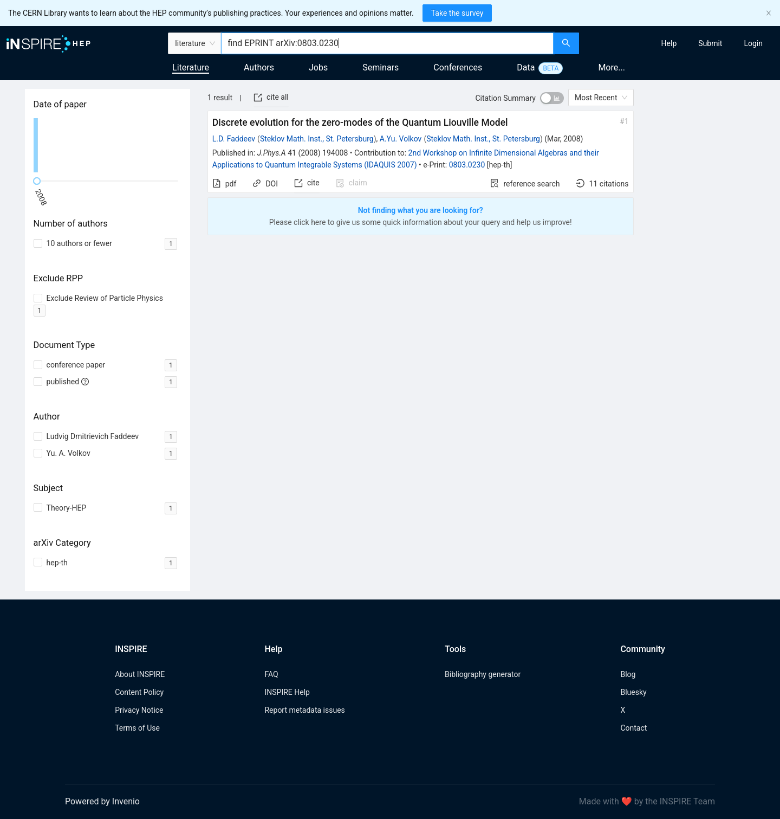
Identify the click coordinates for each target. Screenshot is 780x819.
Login (753, 43)
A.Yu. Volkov (401, 138)
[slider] (37, 181)
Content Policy (139, 692)
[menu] (681, 43)
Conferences (457, 67)
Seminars (380, 67)
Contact (633, 728)
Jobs (318, 67)
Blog (627, 674)
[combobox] (388, 43)
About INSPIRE (140, 674)
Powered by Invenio (102, 801)
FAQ (271, 674)
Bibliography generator (483, 674)
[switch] (552, 98)
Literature (190, 67)
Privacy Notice (139, 710)
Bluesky (633, 692)
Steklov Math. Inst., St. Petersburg (317, 138)
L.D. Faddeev (233, 138)
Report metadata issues (304, 710)
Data (526, 67)
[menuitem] (669, 43)
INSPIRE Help (286, 692)
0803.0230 (467, 164)
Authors (259, 67)
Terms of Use (137, 728)
